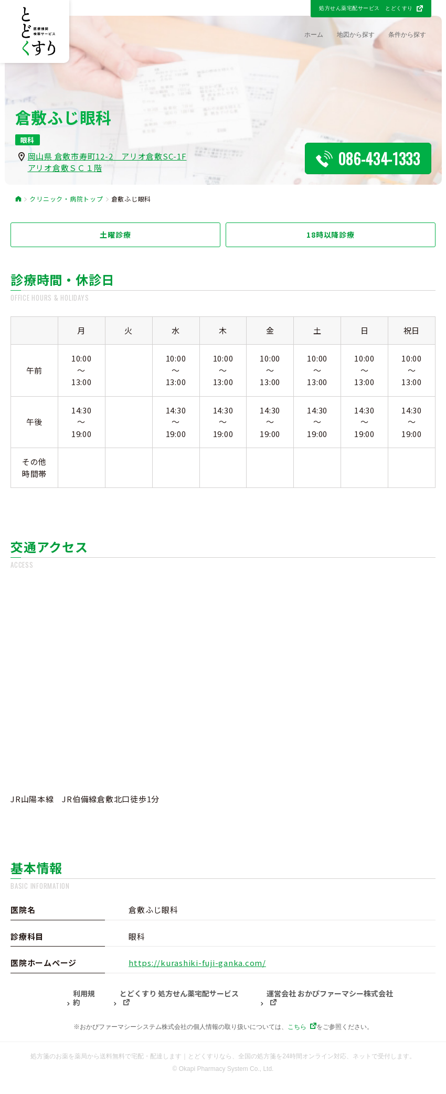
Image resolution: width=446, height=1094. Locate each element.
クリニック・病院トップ (66, 199)
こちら (297, 1027)
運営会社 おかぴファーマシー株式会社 (330, 994)
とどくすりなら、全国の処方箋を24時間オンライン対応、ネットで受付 (289, 1056)
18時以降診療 (330, 234)
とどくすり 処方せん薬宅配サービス (179, 994)
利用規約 (84, 998)
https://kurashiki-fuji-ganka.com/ (197, 962)
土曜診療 (115, 234)
